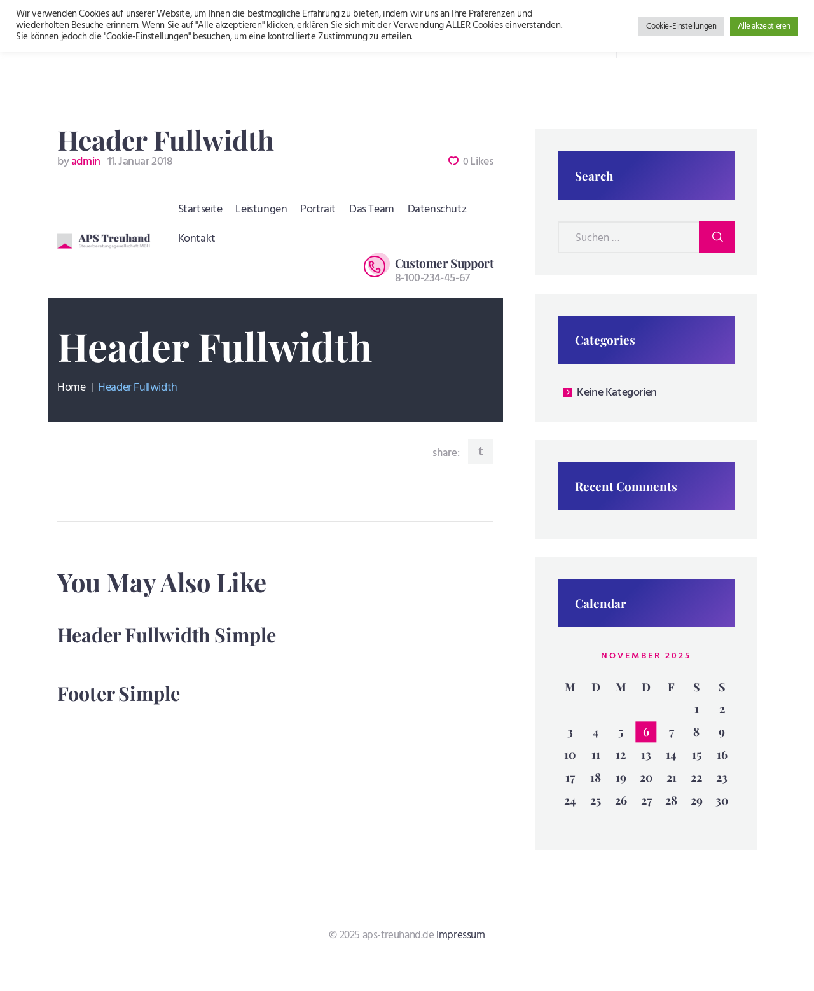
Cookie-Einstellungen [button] (681, 26)
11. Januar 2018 (140, 162)
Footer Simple (118, 693)
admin (79, 162)
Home (71, 388)
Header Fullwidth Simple (166, 635)
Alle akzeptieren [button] (764, 26)
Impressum (460, 935)
